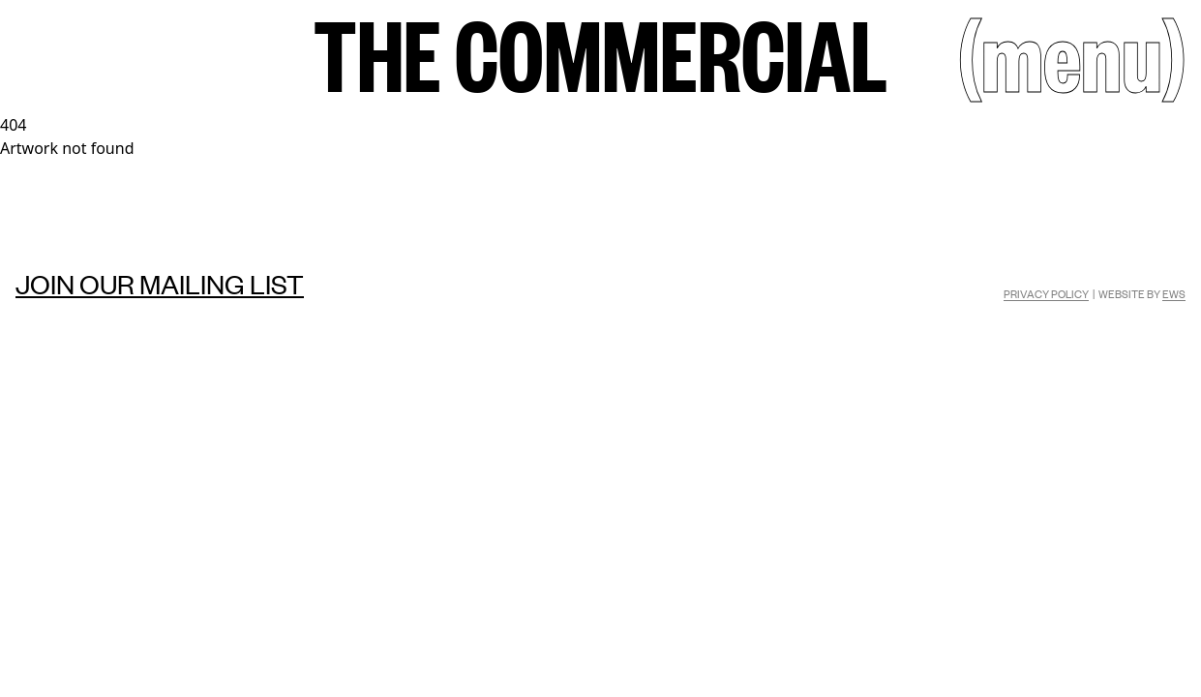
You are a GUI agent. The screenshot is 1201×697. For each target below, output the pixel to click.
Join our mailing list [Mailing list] (159, 283)
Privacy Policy (1046, 293)
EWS (1174, 293)
